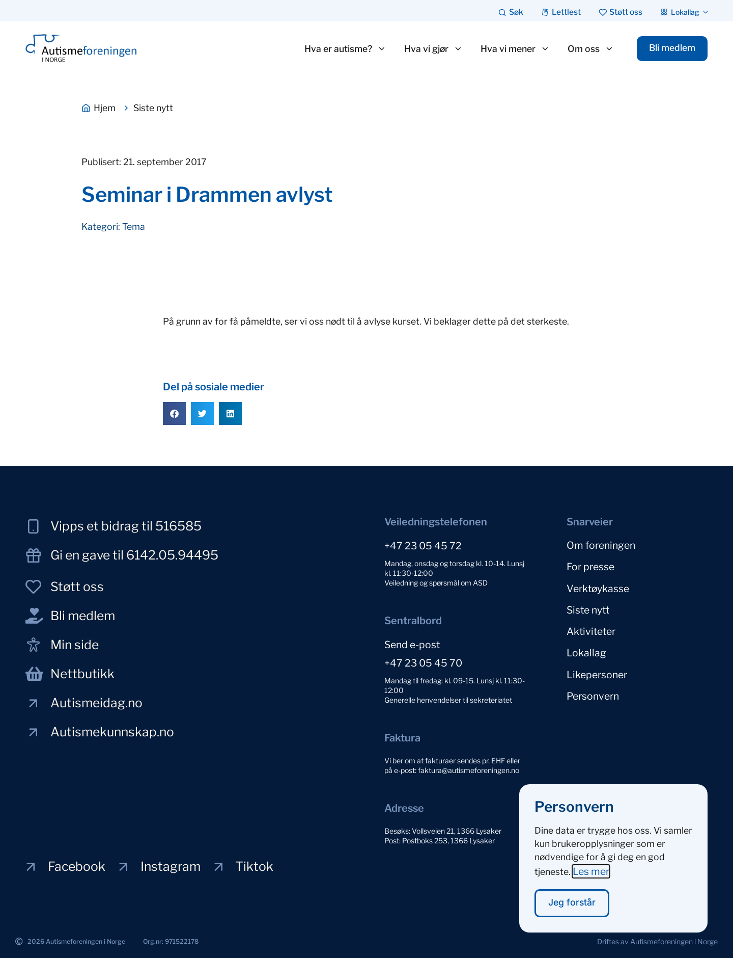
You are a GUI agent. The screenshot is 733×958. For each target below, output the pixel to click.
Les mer (591, 880)
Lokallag (586, 649)
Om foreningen (601, 545)
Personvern (593, 691)
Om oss (589, 49)
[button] (174, 413)
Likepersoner (597, 670)
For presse (590, 566)
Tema (133, 226)
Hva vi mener (513, 49)
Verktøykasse (598, 586)
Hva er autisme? (344, 49)
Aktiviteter (591, 628)
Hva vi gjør (432, 49)
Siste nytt (588, 607)
